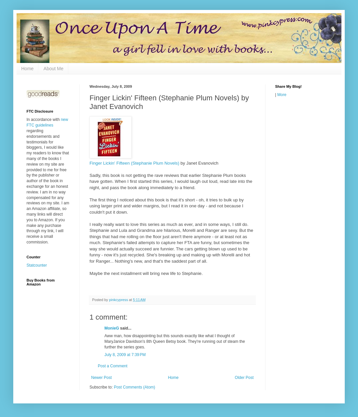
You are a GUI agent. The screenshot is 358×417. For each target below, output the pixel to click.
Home (27, 68)
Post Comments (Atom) (134, 387)
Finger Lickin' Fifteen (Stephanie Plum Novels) (134, 163)
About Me (53, 68)
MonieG (111, 328)
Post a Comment (112, 366)
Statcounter (37, 265)
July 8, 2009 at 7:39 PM (125, 354)
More (281, 94)
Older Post (244, 377)
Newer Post (101, 377)
